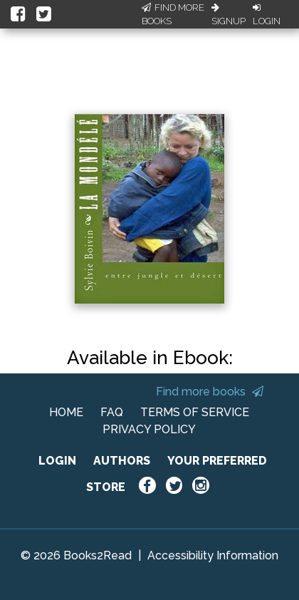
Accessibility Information (212, 555)
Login (266, 15)
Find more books (209, 391)
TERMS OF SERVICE (194, 412)
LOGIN (57, 460)
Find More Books (173, 14)
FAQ (111, 412)
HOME (66, 412)
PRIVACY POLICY (149, 429)
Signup (228, 15)
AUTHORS (121, 460)
